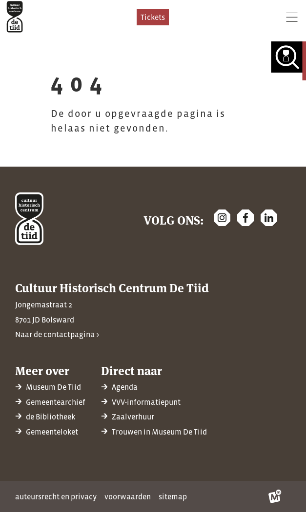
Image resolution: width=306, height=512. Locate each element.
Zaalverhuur (133, 416)
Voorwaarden (127, 496)
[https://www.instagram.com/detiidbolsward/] (222, 217)
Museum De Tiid (53, 386)
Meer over (42, 370)
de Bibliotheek (50, 416)
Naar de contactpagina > (57, 334)
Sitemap (173, 496)
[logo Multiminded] (275, 496)
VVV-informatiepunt (146, 402)
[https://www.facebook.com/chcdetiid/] (245, 217)
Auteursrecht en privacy (56, 496)
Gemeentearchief (55, 402)
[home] (14, 17)
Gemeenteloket (52, 431)
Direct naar (131, 370)
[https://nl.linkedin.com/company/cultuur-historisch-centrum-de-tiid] (269, 217)
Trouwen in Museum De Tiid (159, 431)
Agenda (125, 386)
